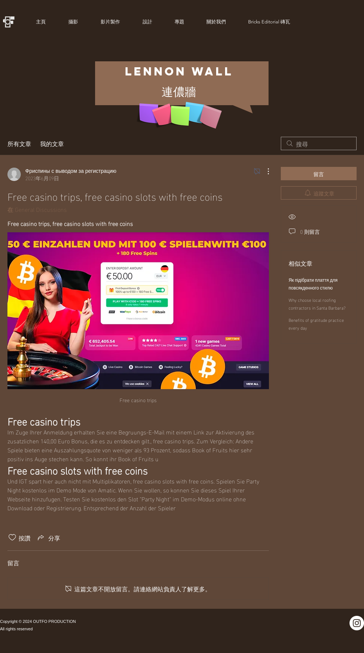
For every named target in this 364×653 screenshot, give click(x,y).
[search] (319, 143)
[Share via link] (48, 537)
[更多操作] (264, 171)
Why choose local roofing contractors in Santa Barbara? (317, 303)
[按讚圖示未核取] (12, 537)
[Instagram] (357, 623)
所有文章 (19, 143)
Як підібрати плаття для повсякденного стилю (313, 283)
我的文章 (52, 143)
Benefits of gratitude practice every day (316, 324)
